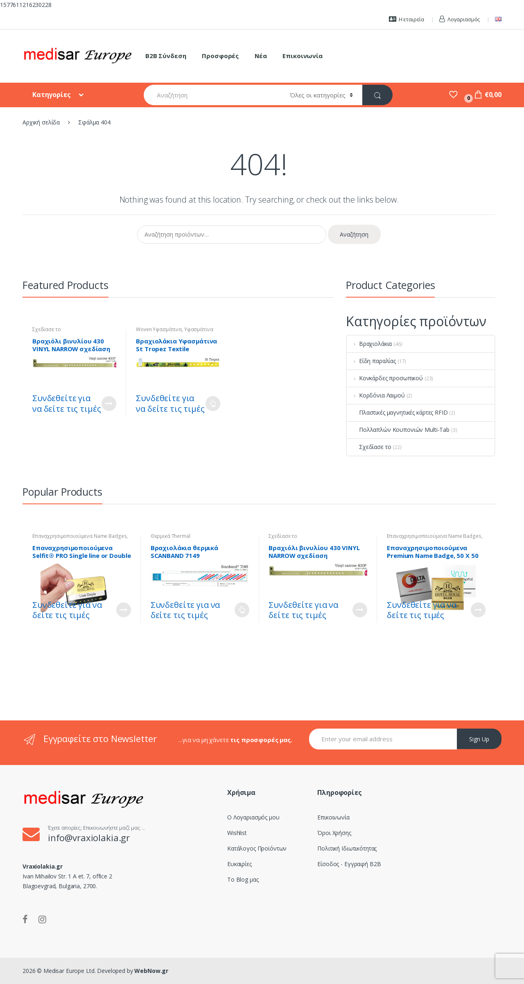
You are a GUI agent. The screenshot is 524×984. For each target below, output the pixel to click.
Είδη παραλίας (371, 361)
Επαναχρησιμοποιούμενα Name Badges (79, 536)
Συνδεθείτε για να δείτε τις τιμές (66, 403)
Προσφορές (220, 56)
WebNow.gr (151, 971)
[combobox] (212, 95)
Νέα (261, 56)
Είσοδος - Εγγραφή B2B (349, 864)
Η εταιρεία (406, 19)
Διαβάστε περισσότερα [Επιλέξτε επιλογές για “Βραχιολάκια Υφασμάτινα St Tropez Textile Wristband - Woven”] (213, 403)
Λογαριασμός (459, 19)
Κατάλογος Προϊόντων (257, 848)
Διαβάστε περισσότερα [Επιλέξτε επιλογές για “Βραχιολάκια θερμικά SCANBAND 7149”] (242, 610)
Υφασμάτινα (198, 329)
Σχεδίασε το (46, 329)
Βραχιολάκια (369, 344)
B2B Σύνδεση (165, 56)
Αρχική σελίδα (41, 122)
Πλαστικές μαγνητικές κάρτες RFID (397, 412)
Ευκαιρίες (239, 864)
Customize (109, 403)
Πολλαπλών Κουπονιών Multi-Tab (398, 429)
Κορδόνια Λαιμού (376, 395)
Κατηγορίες (52, 94)
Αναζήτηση (354, 234)
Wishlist (237, 833)
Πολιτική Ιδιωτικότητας (347, 848)
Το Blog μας (242, 879)
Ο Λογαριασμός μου (253, 817)
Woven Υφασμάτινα (159, 329)
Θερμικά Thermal (170, 536)
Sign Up (479, 739)
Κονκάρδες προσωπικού (385, 378)
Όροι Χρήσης (334, 833)
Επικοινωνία (302, 56)
